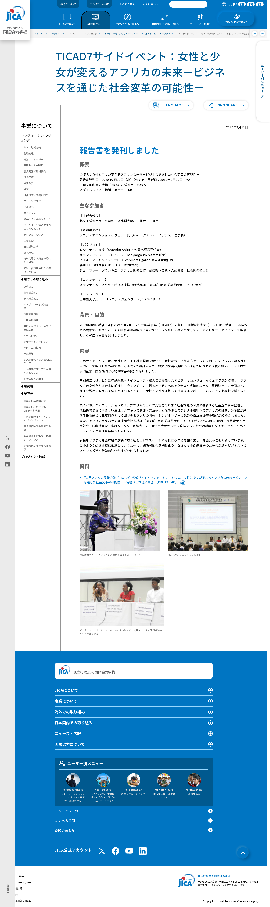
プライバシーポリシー (20, 882)
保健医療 (29, 177)
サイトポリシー (16, 876)
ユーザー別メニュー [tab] (81, 763)
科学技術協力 (31, 335)
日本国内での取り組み (73, 722)
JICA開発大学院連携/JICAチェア (38, 361)
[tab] (224, 4)
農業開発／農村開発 (35, 171)
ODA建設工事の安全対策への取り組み (37, 371)
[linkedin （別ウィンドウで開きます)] (143, 851)
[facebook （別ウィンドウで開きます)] (115, 851)
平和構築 (29, 207)
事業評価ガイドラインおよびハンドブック (37, 418)
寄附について (68, 4)
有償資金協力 (31, 292)
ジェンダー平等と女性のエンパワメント (37, 226)
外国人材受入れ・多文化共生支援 (37, 328)
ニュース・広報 (68, 733)
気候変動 (29, 240)
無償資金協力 (31, 298)
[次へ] (262, 33)
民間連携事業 (31, 320)
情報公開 (13, 894)
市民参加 (29, 353)
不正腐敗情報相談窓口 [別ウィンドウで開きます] (20, 900)
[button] (171, 105)
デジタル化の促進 (33, 234)
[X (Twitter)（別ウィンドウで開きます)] (7, 438)
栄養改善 (29, 183)
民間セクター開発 (33, 165)
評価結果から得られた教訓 (37, 447)
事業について (66, 701)
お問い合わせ (151, 4)
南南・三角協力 (32, 347)
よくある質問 (127, 4)
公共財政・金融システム (37, 219)
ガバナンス (30, 213)
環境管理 (29, 252)
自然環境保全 (31, 246)
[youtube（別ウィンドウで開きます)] (7, 455)
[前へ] (255, 33)
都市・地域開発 (32, 147)
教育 (26, 189)
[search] (188, 4)
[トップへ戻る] (243, 853)
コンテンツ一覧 (99, 4)
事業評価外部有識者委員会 (37, 428)
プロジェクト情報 (33, 456)
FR (251, 4)
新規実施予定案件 (33, 379)
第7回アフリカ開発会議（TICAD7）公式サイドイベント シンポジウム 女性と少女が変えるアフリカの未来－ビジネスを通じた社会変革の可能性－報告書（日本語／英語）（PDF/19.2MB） (165, 479)
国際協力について (70, 744)
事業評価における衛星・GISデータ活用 (37, 408)
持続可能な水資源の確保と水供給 (37, 260)
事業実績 (27, 386)
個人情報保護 (15, 888)
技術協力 (29, 286)
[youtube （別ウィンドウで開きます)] (129, 851)
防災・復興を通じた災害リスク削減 (37, 270)
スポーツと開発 (32, 201)
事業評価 (27, 393)
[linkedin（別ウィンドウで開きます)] (7, 464)
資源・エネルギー (33, 159)
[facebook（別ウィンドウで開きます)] (7, 446)
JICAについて (66, 690)
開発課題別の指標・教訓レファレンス (37, 437)
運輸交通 (29, 153)
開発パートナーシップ (36, 341)
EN (242, 4)
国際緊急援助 (31, 314)
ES (260, 4)
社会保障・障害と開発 (36, 195)
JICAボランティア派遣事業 (37, 306)
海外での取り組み (70, 712)
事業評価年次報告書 (35, 401)
